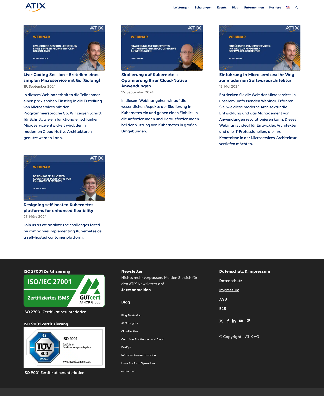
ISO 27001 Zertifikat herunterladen (55, 311)
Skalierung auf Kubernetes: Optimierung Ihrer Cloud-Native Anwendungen (154, 80)
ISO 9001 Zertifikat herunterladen (54, 372)
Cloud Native (129, 331)
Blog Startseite (130, 315)
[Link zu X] (221, 321)
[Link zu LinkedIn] (234, 321)
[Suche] (296, 7)
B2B (222, 308)
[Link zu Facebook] (228, 321)
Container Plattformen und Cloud (142, 339)
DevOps (126, 347)
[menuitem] (181, 7)
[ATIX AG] (35, 7)
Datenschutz (230, 280)
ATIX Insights (129, 323)
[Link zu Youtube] (241, 321)
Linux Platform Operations (138, 363)
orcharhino (128, 371)
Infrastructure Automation (138, 355)
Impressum (229, 290)
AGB (223, 299)
